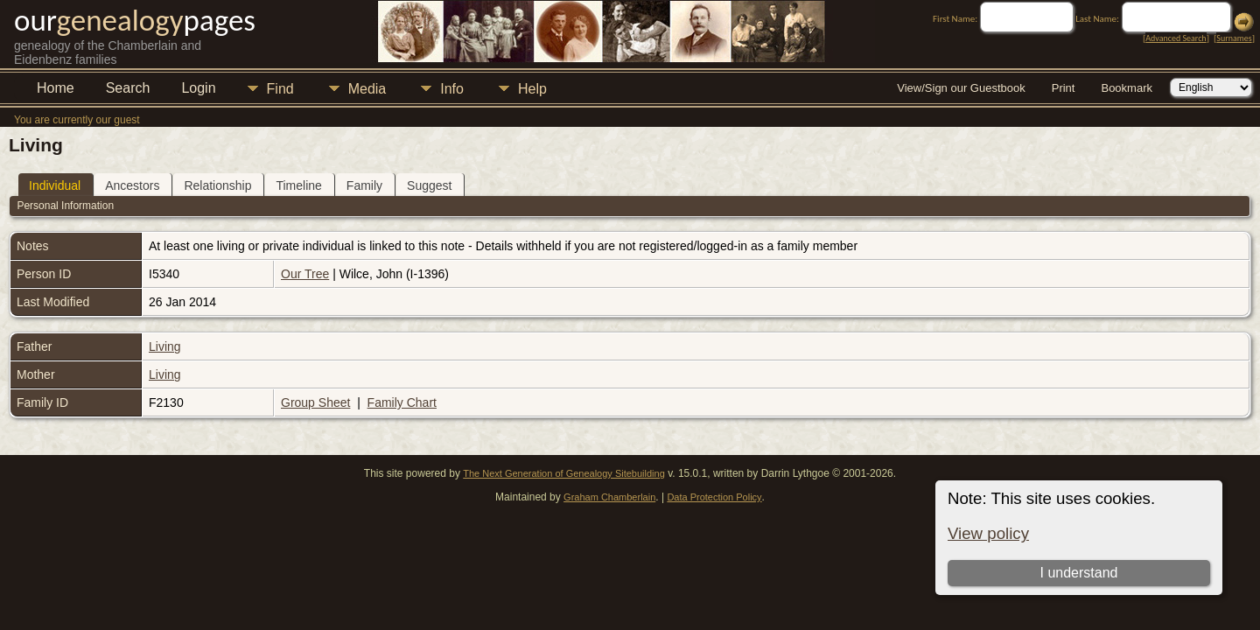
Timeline (298, 185)
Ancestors (132, 185)
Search (128, 87)
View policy (988, 533)
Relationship (217, 185)
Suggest (429, 185)
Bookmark (1126, 87)
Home (55, 87)
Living (165, 347)
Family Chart (402, 403)
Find (280, 88)
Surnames (1233, 38)
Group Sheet (315, 403)
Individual (54, 185)
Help (532, 88)
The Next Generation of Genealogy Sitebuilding (564, 473)
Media (367, 88)
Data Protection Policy (714, 497)
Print (1063, 87)
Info (452, 88)
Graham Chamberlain (609, 497)
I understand (1078, 572)
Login (198, 87)
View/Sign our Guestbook (961, 87)
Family (364, 185)
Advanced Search (1175, 38)
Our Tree (305, 274)
